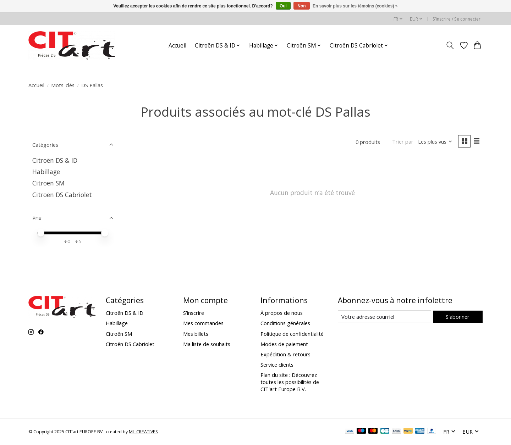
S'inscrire (193, 312)
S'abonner (457, 316)
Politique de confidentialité (292, 333)
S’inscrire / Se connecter (456, 19)
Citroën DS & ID (54, 160)
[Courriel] (384, 317)
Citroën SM (48, 183)
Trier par (402, 141)
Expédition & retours (285, 354)
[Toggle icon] (450, 45)
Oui (283, 6)
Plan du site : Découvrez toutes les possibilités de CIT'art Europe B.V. (289, 382)
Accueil (177, 45)
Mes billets (195, 333)
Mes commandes (203, 323)
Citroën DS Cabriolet (62, 194)
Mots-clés (63, 85)
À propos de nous (281, 312)
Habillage (46, 171)
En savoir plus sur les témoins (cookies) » (355, 6)
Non (301, 6)
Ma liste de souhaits (206, 343)
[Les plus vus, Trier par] (435, 141)
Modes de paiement (284, 343)
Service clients (276, 364)
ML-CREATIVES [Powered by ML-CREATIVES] (143, 432)
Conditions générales (285, 323)
